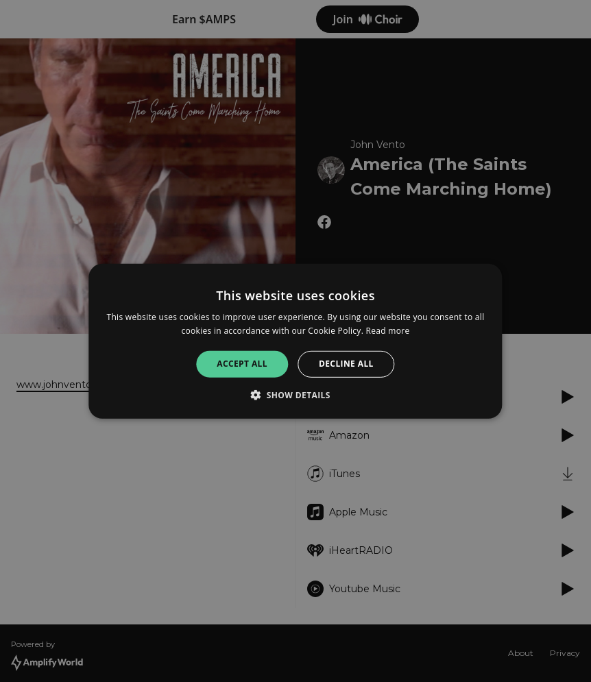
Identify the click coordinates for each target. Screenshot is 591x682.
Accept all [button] (242, 363)
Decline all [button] (346, 363)
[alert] (295, 341)
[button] (295, 395)
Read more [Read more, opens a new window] (388, 331)
